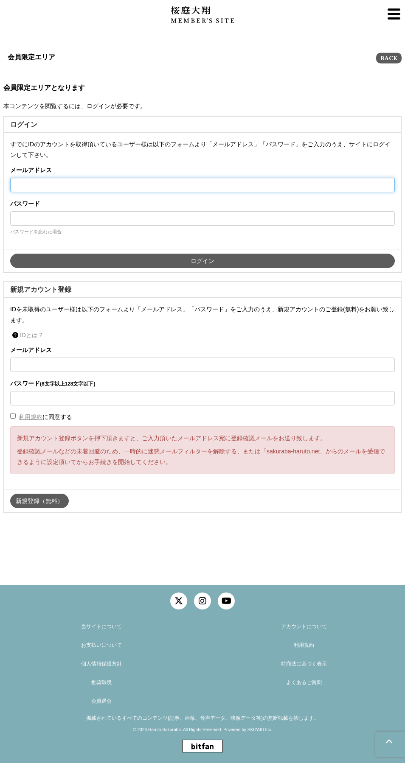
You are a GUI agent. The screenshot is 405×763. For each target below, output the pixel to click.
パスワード (25, 203)
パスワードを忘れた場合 (36, 231)
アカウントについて (304, 626)
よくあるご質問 (304, 682)
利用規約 (30, 417)
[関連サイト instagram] (202, 601)
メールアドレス (31, 170)
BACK (388, 58)
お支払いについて (101, 645)
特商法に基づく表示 (304, 664)
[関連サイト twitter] (178, 601)
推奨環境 (101, 682)
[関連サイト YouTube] (226, 601)
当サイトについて (101, 626)
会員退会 (101, 701)
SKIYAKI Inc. (260, 729)
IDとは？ (32, 335)
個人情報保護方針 (101, 664)
